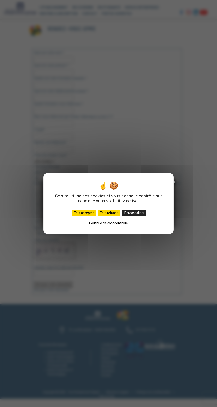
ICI (51, 93)
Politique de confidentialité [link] (108, 223)
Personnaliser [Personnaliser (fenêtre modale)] (134, 213)
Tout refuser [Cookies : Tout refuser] (109, 213)
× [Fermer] (67, 58)
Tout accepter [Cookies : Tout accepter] (84, 213)
